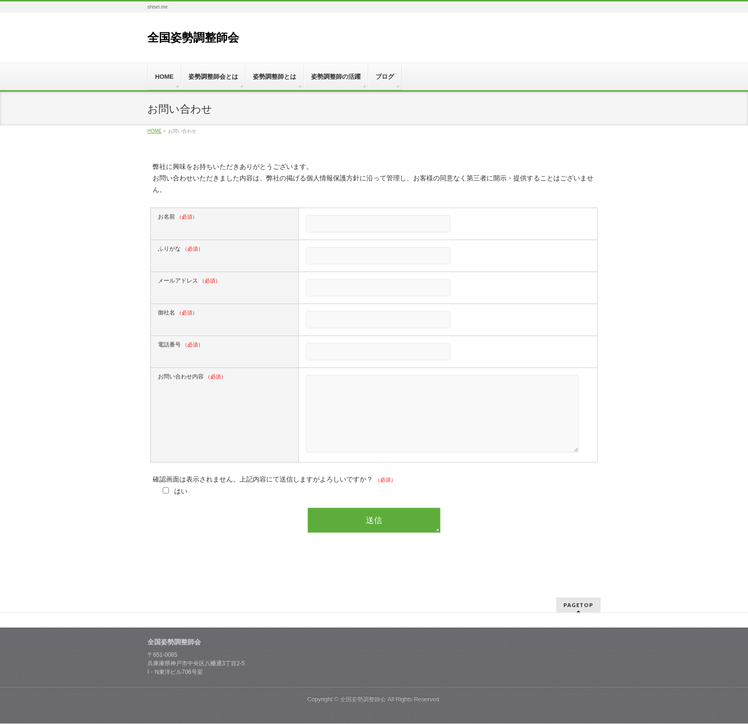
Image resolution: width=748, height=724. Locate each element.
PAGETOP (578, 605)
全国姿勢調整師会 (193, 37)
